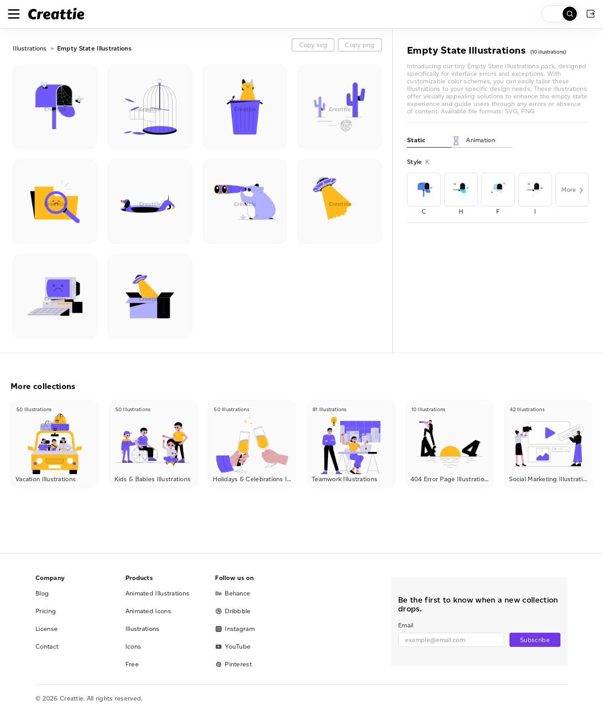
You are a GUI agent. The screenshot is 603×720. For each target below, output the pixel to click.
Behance (232, 593)
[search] (560, 13)
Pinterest (233, 664)
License (46, 629)
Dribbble (233, 611)
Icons (133, 646)
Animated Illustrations (157, 593)
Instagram (235, 629)
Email (405, 625)
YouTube (233, 646)
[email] (451, 640)
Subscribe (535, 640)
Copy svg (313, 45)
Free (132, 664)
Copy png (359, 45)
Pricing (45, 611)
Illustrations (30, 48)
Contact (47, 646)
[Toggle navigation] (14, 14)
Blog (42, 593)
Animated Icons (148, 611)
